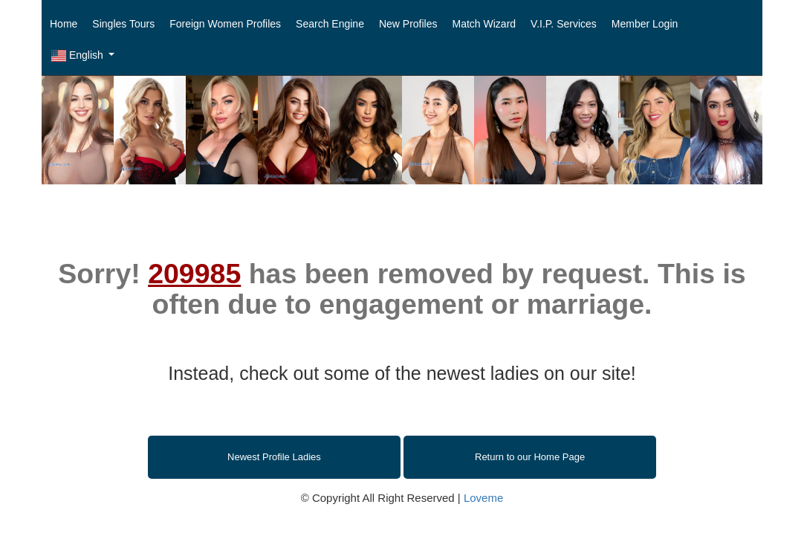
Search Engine (330, 24)
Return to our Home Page (530, 456)
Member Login (645, 24)
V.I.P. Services (564, 24)
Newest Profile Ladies (274, 456)
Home (63, 24)
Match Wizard (484, 24)
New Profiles (408, 24)
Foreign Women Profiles (225, 24)
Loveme (483, 497)
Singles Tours (123, 24)
